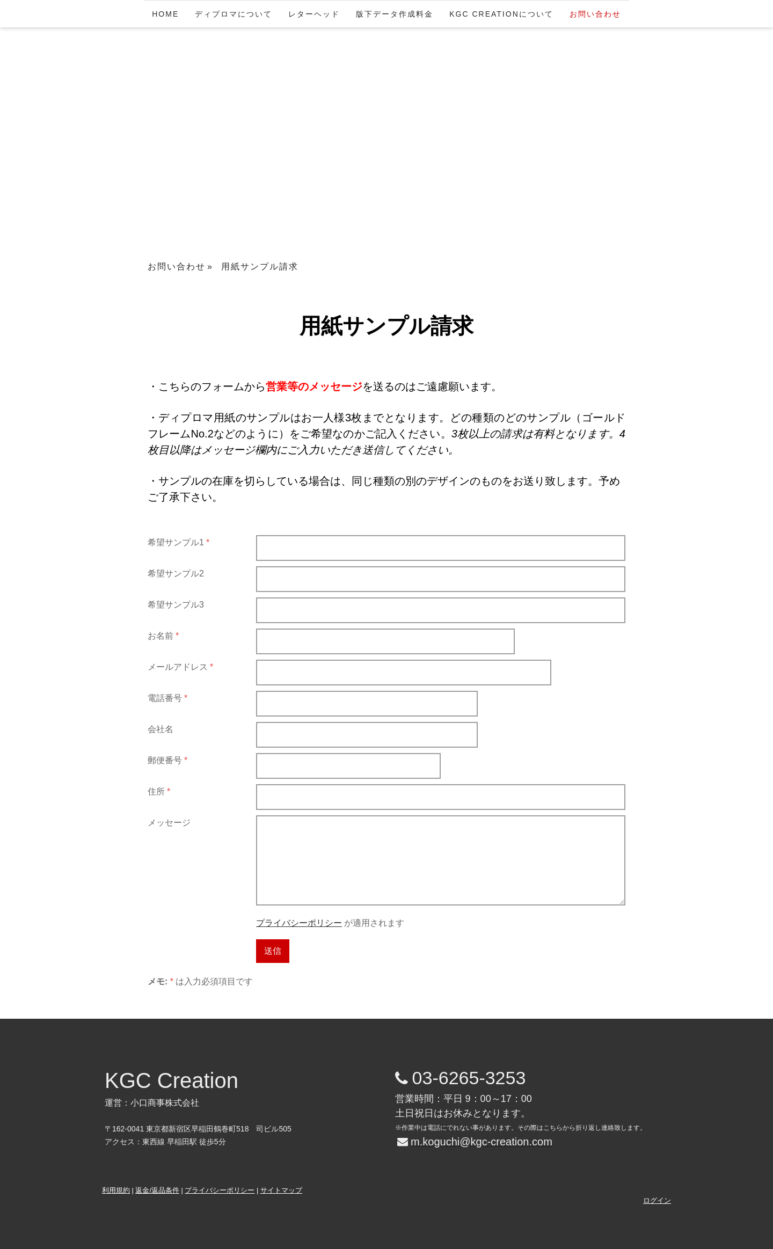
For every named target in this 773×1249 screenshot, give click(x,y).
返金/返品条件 (157, 1190)
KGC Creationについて (501, 14)
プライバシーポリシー (299, 922)
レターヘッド (314, 14)
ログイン (657, 1200)
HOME (165, 14)
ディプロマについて (233, 14)
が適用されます (330, 922)
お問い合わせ (595, 14)
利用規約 (116, 1190)
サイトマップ (281, 1190)
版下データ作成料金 (394, 14)
